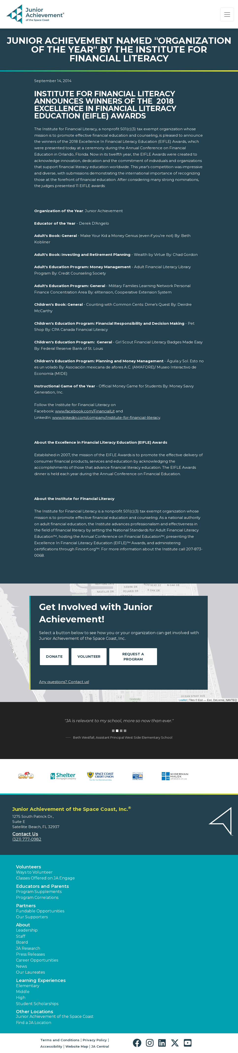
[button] (138, 1043)
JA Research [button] (28, 948)
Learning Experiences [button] (41, 980)
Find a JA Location (33, 1022)
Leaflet (183, 700)
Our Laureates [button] (30, 972)
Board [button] (22, 942)
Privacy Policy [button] (95, 1040)
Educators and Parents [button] (42, 886)
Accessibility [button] (51, 1046)
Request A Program (133, 656)
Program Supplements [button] (39, 891)
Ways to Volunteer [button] (34, 872)
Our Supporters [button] (32, 917)
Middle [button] (23, 991)
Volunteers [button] (28, 867)
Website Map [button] (76, 1046)
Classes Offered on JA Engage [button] (45, 878)
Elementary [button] (27, 985)
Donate (54, 656)
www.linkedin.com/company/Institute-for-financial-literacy (106, 417)
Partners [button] (26, 906)
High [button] (20, 997)
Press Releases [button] (30, 954)
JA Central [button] (100, 1046)
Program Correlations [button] (37, 897)
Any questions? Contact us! (64, 681)
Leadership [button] (27, 930)
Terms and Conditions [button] (59, 1040)
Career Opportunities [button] (37, 960)
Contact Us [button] (25, 834)
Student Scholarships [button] (37, 1003)
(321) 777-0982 (26, 839)
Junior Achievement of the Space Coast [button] (55, 1016)
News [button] (21, 966)
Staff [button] (20, 936)
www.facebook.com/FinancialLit (85, 411)
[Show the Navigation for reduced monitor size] (227, 14)
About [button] (23, 925)
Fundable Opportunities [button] (40, 911)
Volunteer (89, 656)
